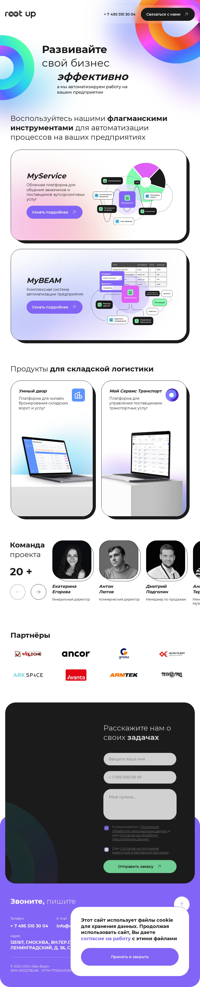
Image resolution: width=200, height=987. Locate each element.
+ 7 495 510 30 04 (120, 14)
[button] (168, 14)
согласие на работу (106, 938)
